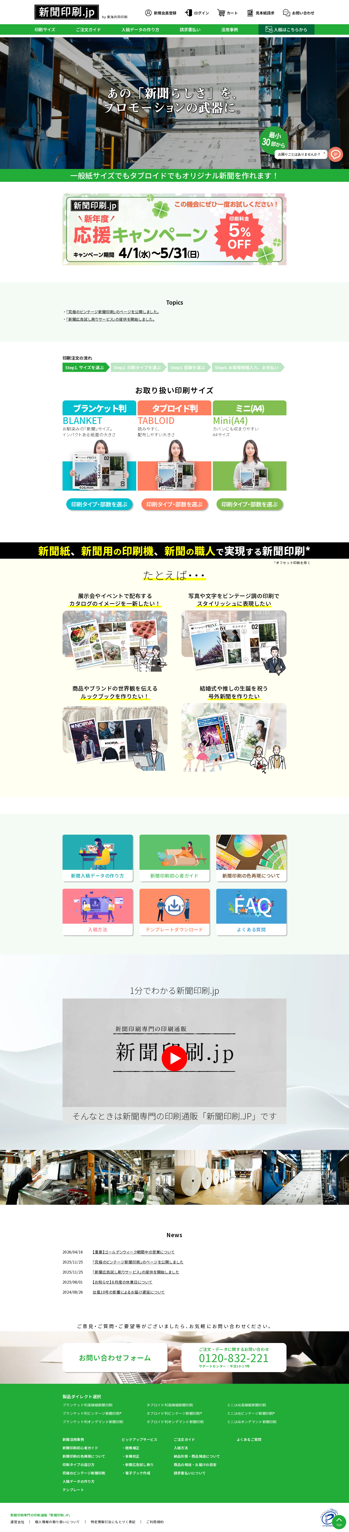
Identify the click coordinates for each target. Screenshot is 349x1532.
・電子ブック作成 (136, 1472)
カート (227, 12)
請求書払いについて (190, 1472)
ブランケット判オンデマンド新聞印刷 (93, 1421)
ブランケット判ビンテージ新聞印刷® (92, 1413)
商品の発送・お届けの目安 (195, 1464)
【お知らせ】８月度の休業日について (123, 1282)
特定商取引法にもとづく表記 (113, 1521)
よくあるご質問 (249, 1439)
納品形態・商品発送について (197, 1456)
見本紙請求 (259, 12)
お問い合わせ (298, 12)
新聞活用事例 (73, 1439)
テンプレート (73, 1489)
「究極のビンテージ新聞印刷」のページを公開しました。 (112, 311)
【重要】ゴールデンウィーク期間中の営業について (134, 1252)
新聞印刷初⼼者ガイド (80, 1447)
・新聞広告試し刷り (138, 1464)
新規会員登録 (160, 12)
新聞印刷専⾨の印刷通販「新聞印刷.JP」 (41, 1515)
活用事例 (229, 29)
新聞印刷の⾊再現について (84, 1456)
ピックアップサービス (139, 1439)
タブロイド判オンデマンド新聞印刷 (175, 1421)
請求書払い (190, 29)
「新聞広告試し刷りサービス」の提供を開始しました (136, 1272)
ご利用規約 (155, 1521)
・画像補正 (131, 1447)
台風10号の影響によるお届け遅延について (129, 1292)
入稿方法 (181, 1447)
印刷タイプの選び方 (79, 1464)
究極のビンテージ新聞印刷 (84, 1472)
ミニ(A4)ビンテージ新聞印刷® (251, 1413)
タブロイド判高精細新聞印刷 (170, 1404)
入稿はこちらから (286, 29)
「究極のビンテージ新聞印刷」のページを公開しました (138, 1262)
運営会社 (17, 1521)
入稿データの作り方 (140, 29)
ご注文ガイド (88, 29)
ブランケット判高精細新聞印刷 (87, 1404)
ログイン (196, 12)
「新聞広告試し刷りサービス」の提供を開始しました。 (110, 319)
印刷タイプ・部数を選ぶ (99, 504)
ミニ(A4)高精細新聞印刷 (246, 1404)
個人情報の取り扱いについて (57, 1521)
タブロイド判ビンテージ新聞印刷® (174, 1413)
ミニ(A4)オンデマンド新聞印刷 (252, 1421)
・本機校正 (131, 1456)
